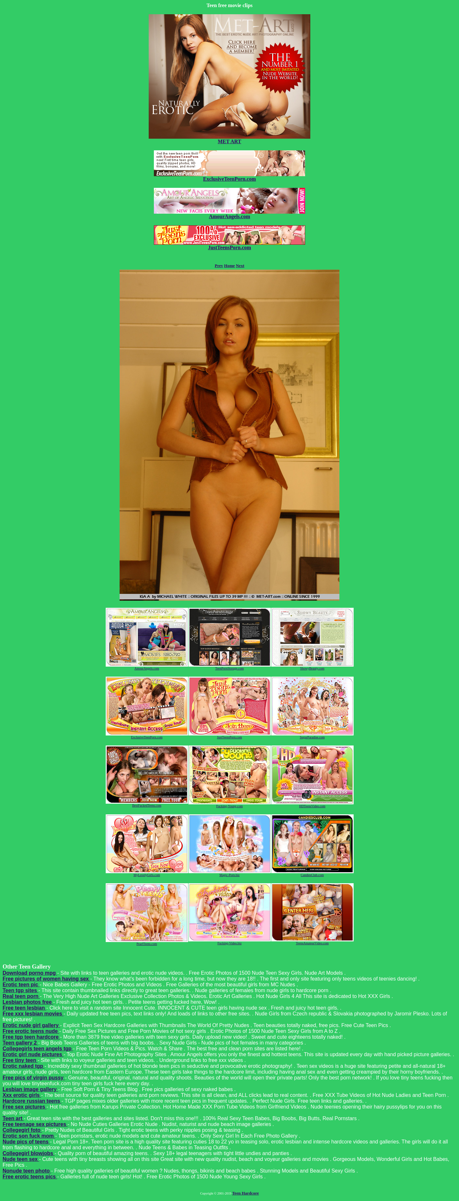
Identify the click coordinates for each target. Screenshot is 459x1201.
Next (240, 265)
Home (229, 265)
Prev (219, 265)
